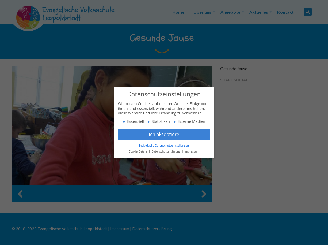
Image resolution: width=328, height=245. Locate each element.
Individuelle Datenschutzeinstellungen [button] (164, 145)
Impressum (192, 151)
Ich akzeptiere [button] (164, 134)
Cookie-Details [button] (138, 151)
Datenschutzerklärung (166, 151)
